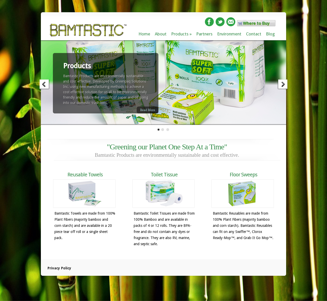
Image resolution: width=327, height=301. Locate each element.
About (161, 33)
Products (180, 33)
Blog (270, 33)
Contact (253, 33)
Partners (204, 33)
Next (282, 84)
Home (144, 33)
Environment (229, 33)
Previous (44, 84)
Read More (147, 110)
